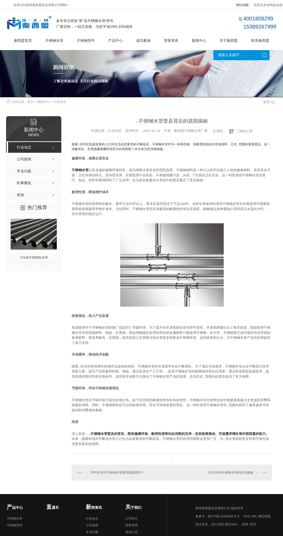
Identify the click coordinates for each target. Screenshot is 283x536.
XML (254, 516)
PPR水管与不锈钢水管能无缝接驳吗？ (117, 472)
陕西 (245, 524)
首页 (30, 102)
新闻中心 (199, 40)
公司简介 (131, 518)
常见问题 (92, 532)
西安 (253, 524)
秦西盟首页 (23, 40)
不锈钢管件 (86, 40)
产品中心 (115, 40)
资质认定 (131, 532)
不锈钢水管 (54, 40)
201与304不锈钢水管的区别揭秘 (230, 472)
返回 (269, 102)
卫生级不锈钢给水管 (34, 257)
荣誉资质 (171, 40)
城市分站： (232, 524)
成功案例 (143, 40)
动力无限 (217, 524)
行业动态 (59, 102)
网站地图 (242, 5)
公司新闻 (92, 525)
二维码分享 (244, 131)
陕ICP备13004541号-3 (223, 516)
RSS (246, 516)
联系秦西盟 (260, 40)
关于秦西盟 (229, 40)
